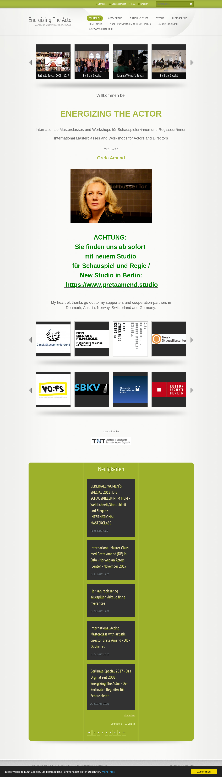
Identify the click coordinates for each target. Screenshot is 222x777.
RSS (133, 4)
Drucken (144, 4)
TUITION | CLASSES (139, 18)
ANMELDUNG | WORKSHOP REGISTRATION (130, 23)
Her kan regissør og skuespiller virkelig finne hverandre (107, 597)
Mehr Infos (108, 772)
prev (30, 62)
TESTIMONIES (95, 23)
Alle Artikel (129, 715)
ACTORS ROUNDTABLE (169, 23)
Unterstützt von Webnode (181, 765)
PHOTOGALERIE (179, 18)
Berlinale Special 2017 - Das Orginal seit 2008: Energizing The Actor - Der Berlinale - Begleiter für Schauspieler (110, 683)
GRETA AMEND (115, 18)
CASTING (160, 18)
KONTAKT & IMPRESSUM (101, 29)
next (192, 62)
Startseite (95, 18)
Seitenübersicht (119, 4)
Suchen (190, 4)
